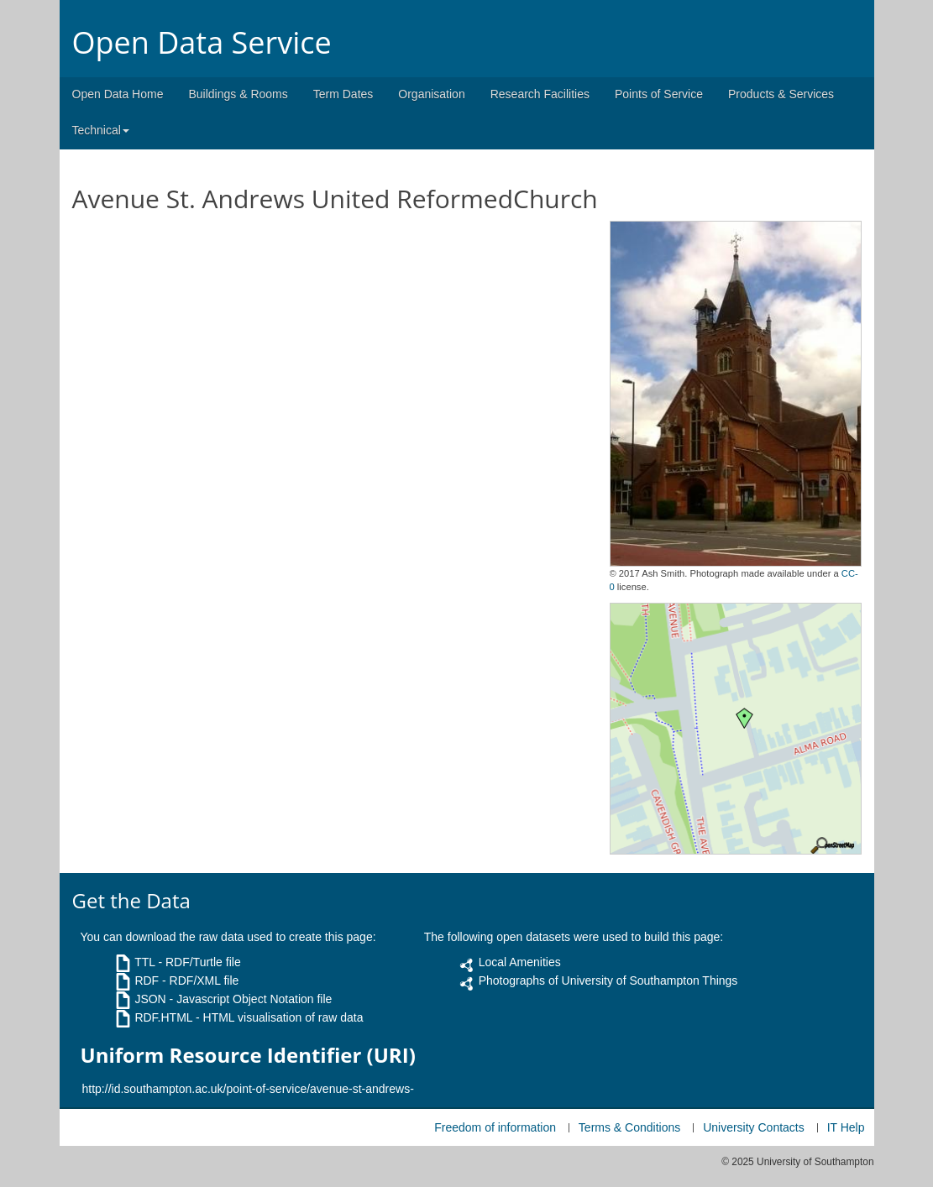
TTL (144, 962)
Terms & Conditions (629, 1127)
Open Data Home (118, 94)
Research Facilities (540, 94)
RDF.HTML (163, 1017)
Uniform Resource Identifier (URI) (248, 1055)
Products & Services (781, 94)
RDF (146, 980)
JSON (149, 999)
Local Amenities (520, 962)
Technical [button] (100, 130)
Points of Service (659, 94)
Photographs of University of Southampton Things (608, 980)
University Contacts (754, 1127)
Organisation (431, 94)
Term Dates (343, 94)
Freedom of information (495, 1127)
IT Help (846, 1127)
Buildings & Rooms (237, 94)
